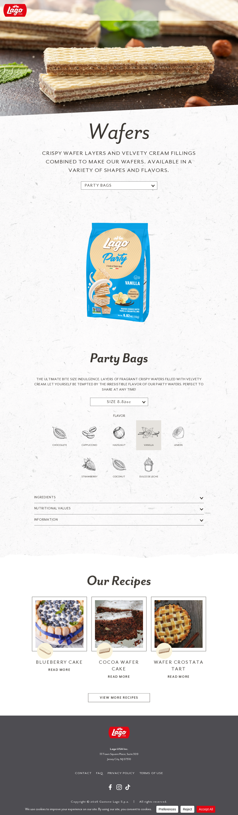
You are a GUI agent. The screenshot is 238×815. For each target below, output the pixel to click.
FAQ (99, 773)
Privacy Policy (121, 773)
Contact (83, 773)
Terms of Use (151, 773)
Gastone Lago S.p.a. (15, 10)
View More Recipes (119, 709)
